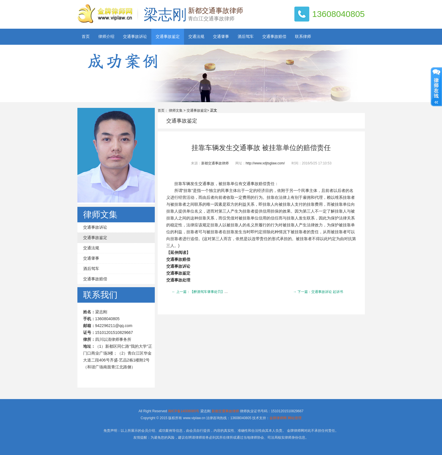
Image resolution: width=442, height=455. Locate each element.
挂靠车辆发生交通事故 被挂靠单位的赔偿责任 (261, 147)
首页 (86, 36)
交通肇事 (221, 36)
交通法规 (196, 36)
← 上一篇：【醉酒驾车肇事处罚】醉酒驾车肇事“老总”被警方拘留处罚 (225, 292)
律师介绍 (106, 36)
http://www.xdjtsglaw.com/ (265, 163)
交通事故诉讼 (135, 36)
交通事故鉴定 (168, 36)
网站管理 (295, 418)
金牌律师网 (278, 418)
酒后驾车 (246, 36)
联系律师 (303, 36)
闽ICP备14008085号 (183, 411)
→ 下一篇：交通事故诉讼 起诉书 (318, 292)
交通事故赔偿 (274, 36)
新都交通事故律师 (215, 163)
